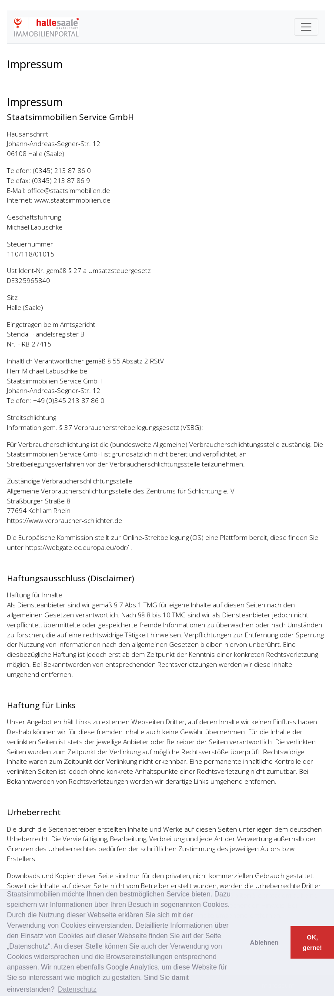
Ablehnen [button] (264, 942)
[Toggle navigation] (306, 27)
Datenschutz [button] (77, 989)
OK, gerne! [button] (312, 942)
